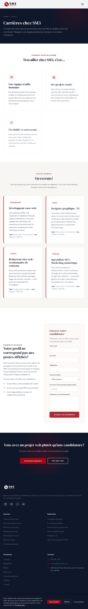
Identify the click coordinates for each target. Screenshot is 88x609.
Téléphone (53, 366)
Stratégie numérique (54, 519)
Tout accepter (54, 602)
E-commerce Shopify (55, 523)
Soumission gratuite (33, 461)
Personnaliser (79, 602)
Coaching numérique (10, 544)
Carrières (6, 580)
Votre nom (53, 347)
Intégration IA (52, 536)
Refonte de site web (10, 527)
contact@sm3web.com (59, 564)
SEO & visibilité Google (55, 532)
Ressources (7, 572)
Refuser (67, 602)
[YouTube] (23, 504)
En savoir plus (20, 605)
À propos (6, 559)
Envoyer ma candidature (64, 415)
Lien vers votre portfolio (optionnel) (63, 386)
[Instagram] (17, 504)
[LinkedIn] (5, 504)
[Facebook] (11, 504)
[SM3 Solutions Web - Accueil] (10, 4)
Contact (6, 584)
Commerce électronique (12, 523)
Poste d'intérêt (55, 376)
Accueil (5, 16)
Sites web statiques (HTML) (57, 540)
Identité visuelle (9, 540)
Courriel (53, 357)
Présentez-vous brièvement (60, 395)
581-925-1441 (58, 461)
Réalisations (7, 564)
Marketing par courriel (11, 536)
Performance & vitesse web (57, 527)
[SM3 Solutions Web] (9, 487)
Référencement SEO (10, 532)
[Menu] (82, 4)
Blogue (5, 568)
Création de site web (11, 519)
